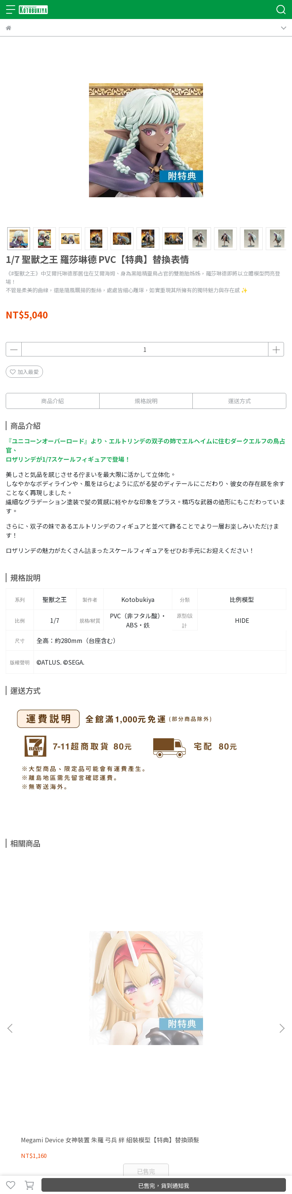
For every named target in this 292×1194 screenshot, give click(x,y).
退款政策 (91, 1049)
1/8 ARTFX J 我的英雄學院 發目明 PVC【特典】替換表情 (145, 966)
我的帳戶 (41, 1049)
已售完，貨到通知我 (163, 1185)
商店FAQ (66, 1049)
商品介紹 (52, 401)
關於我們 (16, 1049)
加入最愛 (24, 371)
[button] (281, 940)
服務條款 (141, 1049)
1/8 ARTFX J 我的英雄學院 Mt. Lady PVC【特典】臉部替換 (234, 966)
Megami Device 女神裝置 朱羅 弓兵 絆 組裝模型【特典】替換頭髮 (56, 966)
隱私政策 (116, 1049)
